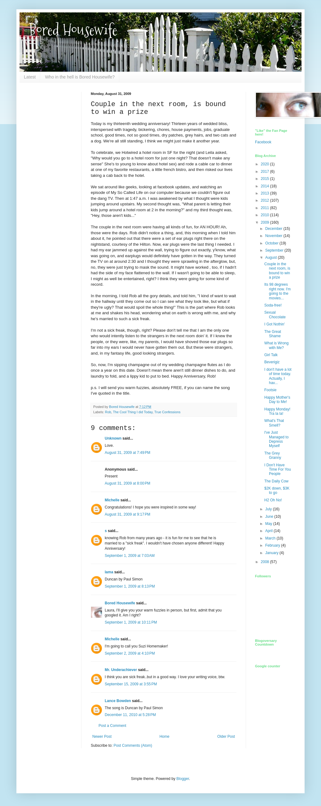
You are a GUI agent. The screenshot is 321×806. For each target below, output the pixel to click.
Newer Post (102, 736)
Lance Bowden (118, 701)
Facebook (263, 142)
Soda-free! (273, 305)
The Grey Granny (272, 455)
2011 (265, 208)
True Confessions (167, 412)
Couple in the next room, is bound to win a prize (277, 271)
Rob (108, 412)
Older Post (226, 736)
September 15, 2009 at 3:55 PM (131, 684)
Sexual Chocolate (275, 314)
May (269, 524)
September (274, 250)
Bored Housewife (73, 30)
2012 (265, 200)
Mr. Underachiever (121, 670)
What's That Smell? (274, 423)
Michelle (112, 500)
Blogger (182, 779)
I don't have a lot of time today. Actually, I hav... (278, 376)
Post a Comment (112, 725)
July (269, 509)
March (271, 538)
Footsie (270, 390)
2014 (265, 186)
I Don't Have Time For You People (277, 469)
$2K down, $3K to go (276, 490)
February (273, 545)
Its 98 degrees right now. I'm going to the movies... (277, 291)
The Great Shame (272, 333)
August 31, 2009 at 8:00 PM (127, 483)
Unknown (113, 438)
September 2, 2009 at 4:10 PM (130, 653)
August (271, 257)
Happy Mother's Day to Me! (277, 399)
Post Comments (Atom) (132, 745)
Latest (30, 76)
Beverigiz (271, 362)
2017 (265, 171)
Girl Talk (271, 355)
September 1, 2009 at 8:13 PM (130, 586)
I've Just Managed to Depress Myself (276, 439)
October (272, 243)
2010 (265, 215)
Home (164, 736)
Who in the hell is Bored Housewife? (80, 76)
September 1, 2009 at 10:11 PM (131, 622)
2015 (265, 179)
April (269, 531)
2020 (265, 164)
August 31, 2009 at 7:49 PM (127, 452)
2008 (265, 562)
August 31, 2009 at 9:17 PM (127, 514)
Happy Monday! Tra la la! (277, 411)
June (269, 516)
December (274, 228)
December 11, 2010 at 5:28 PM (130, 715)
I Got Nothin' (274, 324)
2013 (265, 193)
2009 (265, 222)
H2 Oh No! (273, 500)
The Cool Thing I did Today (132, 412)
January (272, 553)
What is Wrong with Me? (276, 345)
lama (109, 572)
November (274, 236)
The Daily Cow (276, 481)
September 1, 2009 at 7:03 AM (130, 555)
